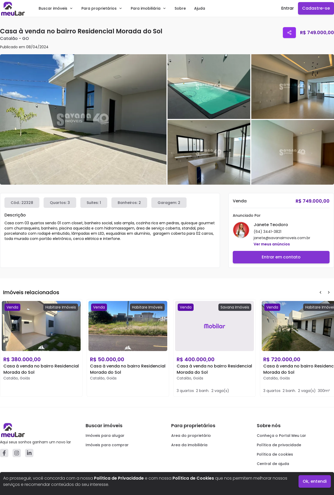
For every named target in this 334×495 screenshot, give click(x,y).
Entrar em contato (281, 257)
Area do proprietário (191, 435)
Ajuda (199, 8)
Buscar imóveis (56, 8)
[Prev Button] (320, 292)
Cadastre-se (316, 8)
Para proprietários (101, 8)
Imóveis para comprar (107, 445)
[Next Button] (329, 292)
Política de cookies (275, 454)
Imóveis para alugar (105, 435)
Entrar (287, 8)
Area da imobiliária (189, 445)
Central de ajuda (273, 463)
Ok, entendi (315, 481)
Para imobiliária (148, 8)
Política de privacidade (279, 445)
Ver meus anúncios (272, 244)
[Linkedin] (29, 453)
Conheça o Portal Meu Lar (281, 435)
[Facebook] (4, 453)
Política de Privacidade (119, 478)
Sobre (180, 8)
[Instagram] (17, 453)
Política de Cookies (193, 478)
